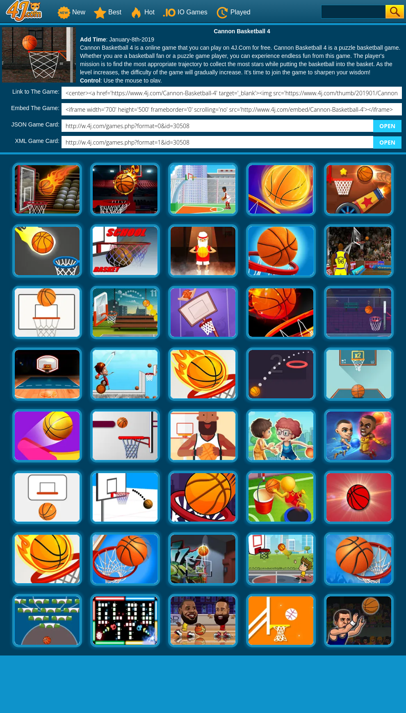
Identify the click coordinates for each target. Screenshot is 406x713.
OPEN (387, 126)
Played (233, 12)
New (71, 12)
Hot (142, 12)
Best (107, 12)
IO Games (185, 12)
